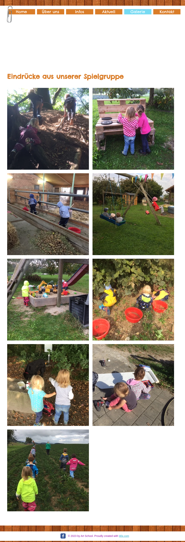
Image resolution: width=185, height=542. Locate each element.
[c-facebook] (63, 536)
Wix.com (124, 535)
